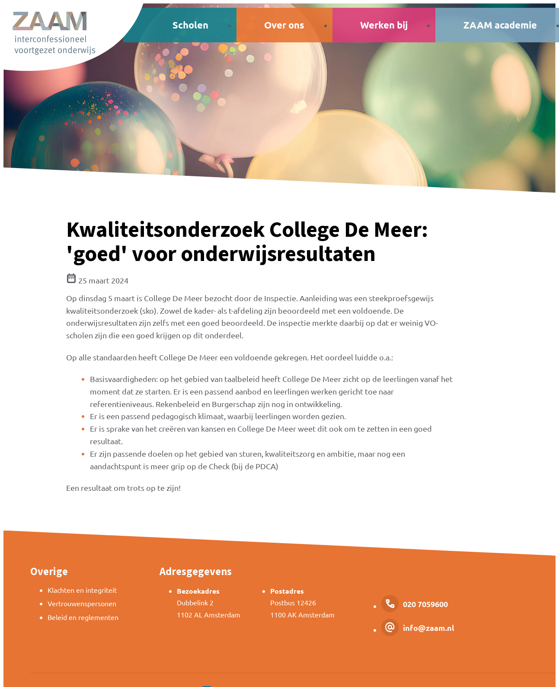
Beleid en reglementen (83, 617)
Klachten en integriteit (82, 589)
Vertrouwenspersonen (82, 603)
